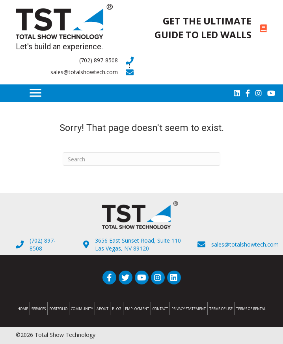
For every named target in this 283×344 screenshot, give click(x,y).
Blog (116, 308)
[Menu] (35, 93)
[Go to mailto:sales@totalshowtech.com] (75, 72)
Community (82, 308)
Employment (137, 308)
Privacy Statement (188, 308)
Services (39, 308)
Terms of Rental (251, 308)
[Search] (141, 159)
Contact (160, 308)
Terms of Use (221, 308)
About (102, 308)
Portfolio (58, 308)
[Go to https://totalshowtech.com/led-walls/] (208, 28)
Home (22, 308)
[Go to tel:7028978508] (75, 60)
